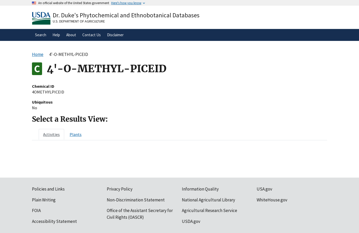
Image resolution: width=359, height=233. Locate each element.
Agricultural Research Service (209, 210)
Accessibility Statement (54, 221)
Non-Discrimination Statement (136, 200)
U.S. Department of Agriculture (79, 21)
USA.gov (264, 189)
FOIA (36, 210)
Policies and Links (48, 189)
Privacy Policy (119, 189)
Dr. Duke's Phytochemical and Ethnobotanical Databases (126, 15)
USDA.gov (191, 221)
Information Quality (200, 189)
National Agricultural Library (208, 200)
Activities (51, 134)
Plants (76, 134)
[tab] (51, 134)
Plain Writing (44, 200)
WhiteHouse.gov (272, 200)
